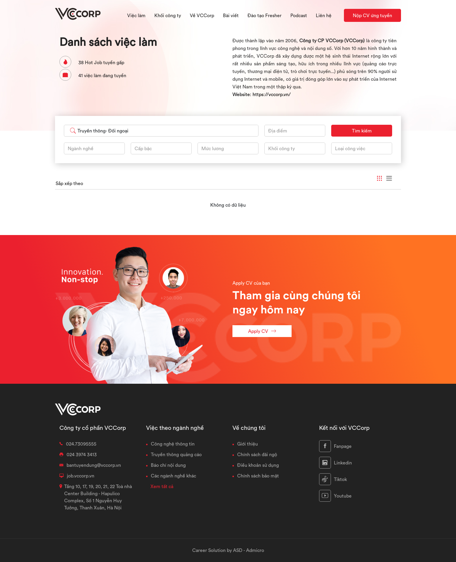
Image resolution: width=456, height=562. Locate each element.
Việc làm (136, 15)
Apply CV (262, 331)
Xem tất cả (162, 486)
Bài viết (231, 15)
